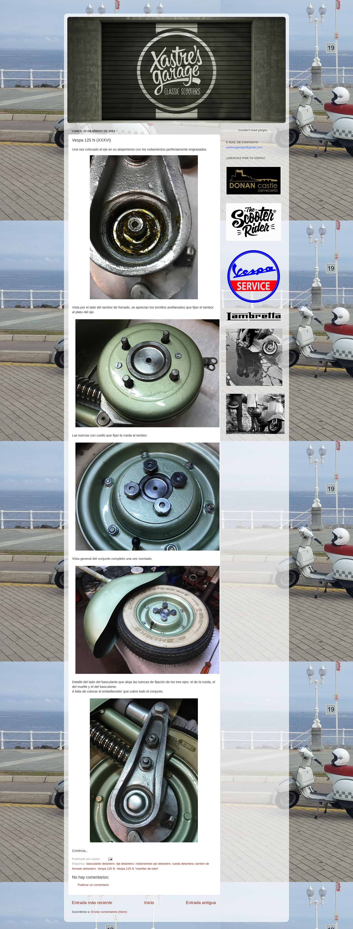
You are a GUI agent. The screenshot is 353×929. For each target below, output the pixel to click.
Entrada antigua (201, 902)
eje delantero (125, 863)
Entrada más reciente (92, 902)
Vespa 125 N (106, 868)
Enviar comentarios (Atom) (109, 911)
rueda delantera (183, 863)
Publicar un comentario (93, 884)
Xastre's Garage (80, 23)
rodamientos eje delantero (153, 863)
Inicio (149, 902)
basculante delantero (100, 863)
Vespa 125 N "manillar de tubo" (138, 868)
